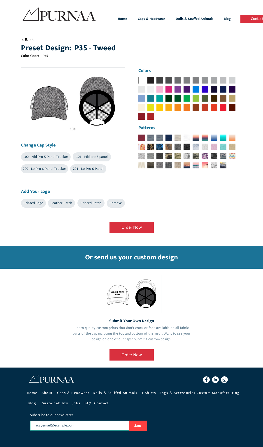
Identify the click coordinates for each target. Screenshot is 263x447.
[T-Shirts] (149, 393)
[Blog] (33, 403)
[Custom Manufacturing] (219, 393)
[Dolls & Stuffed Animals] (115, 393)
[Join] (138, 426)
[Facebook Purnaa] (206, 379)
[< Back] (33, 39)
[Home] (33, 393)
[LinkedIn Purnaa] (215, 379)
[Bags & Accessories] (178, 393)
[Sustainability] (55, 403)
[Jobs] (77, 403)
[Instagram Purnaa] (224, 379)
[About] (48, 393)
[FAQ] (88, 403)
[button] (46, 156)
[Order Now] (131, 227)
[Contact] (102, 403)
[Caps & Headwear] (74, 393)
